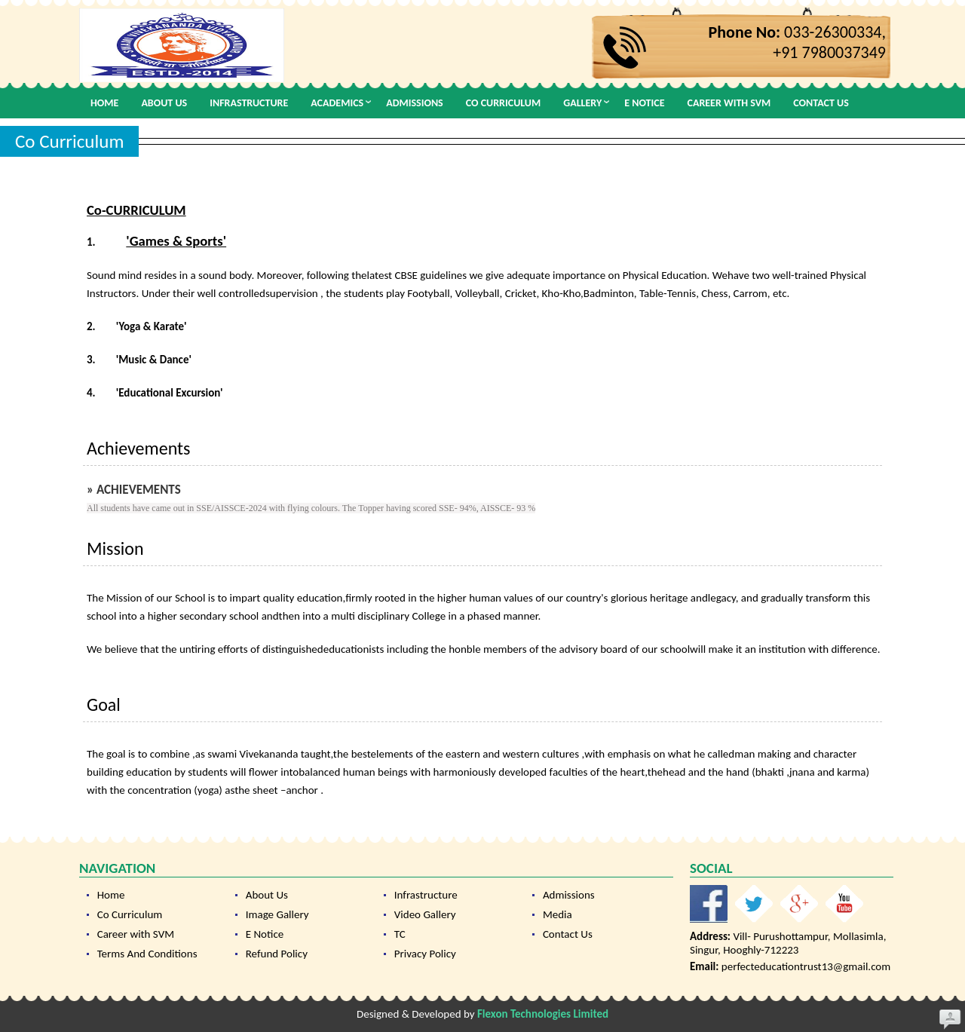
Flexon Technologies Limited (542, 1014)
